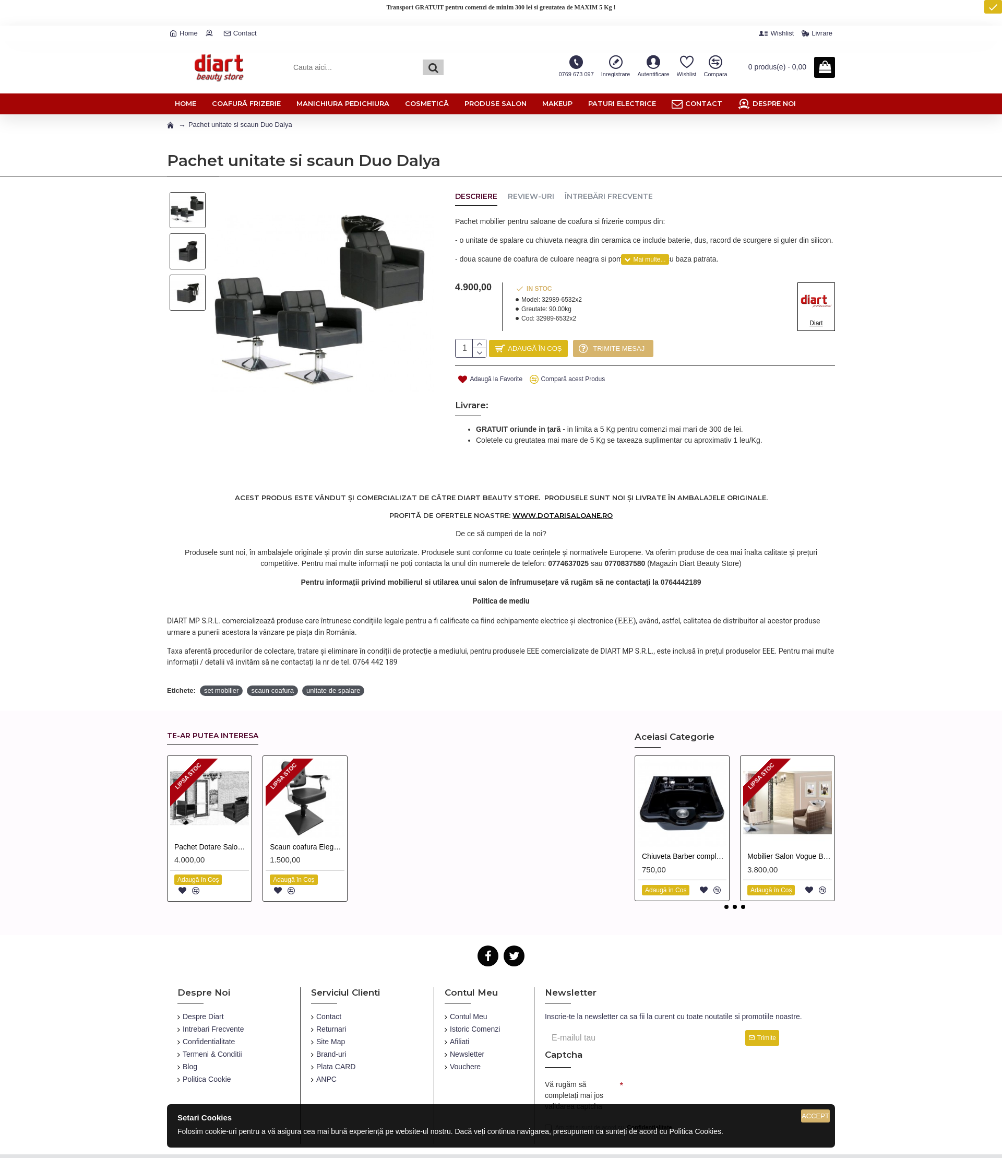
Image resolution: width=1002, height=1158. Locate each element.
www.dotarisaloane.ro (562, 496)
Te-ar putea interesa (212, 707)
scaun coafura (272, 662)
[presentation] (696, 1065)
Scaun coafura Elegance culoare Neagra (307, 817)
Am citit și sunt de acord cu (609, 1101)
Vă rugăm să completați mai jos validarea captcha (574, 1066)
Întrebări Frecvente (609, 196)
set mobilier (221, 662)
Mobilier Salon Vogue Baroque (789, 827)
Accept (815, 1116)
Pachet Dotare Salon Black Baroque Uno (211, 817)
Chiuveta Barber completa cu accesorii (684, 827)
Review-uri (531, 196)
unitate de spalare (333, 662)
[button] (726, 878)
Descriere (476, 196)
